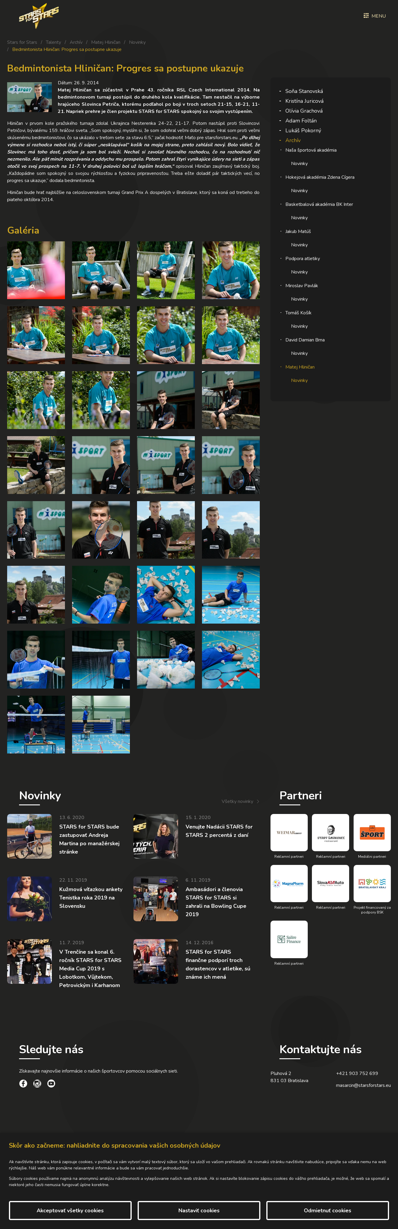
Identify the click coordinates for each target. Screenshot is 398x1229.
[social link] (23, 1084)
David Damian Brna (305, 340)
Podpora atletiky (302, 258)
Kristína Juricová (304, 101)
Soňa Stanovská (304, 91)
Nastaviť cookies (199, 1210)
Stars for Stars (22, 42)
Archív (76, 42)
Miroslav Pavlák (301, 285)
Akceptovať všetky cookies (70, 1210)
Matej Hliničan (105, 42)
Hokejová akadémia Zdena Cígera (320, 177)
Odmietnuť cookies (327, 1210)
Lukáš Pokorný (303, 130)
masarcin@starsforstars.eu (363, 1085)
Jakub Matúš (298, 231)
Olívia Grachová (304, 110)
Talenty (53, 42)
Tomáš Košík (298, 313)
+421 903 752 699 (357, 1073)
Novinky (137, 42)
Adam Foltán (301, 120)
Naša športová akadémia (311, 150)
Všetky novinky (237, 801)
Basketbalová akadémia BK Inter (319, 204)
